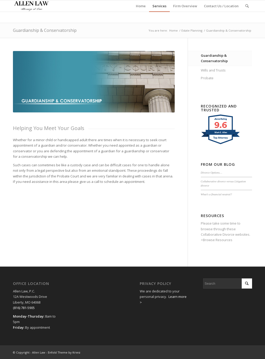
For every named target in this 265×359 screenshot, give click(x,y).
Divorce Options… (211, 172)
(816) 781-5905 (24, 307)
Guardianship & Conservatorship (45, 30)
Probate (207, 78)
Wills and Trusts (213, 70)
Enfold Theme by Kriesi (64, 352)
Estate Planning (191, 30)
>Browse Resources (216, 240)
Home (173, 30)
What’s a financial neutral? (216, 194)
